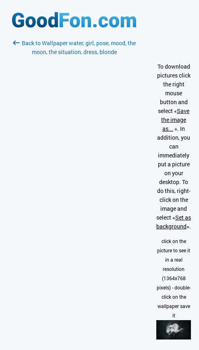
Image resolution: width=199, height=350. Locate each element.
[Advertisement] (74, 152)
